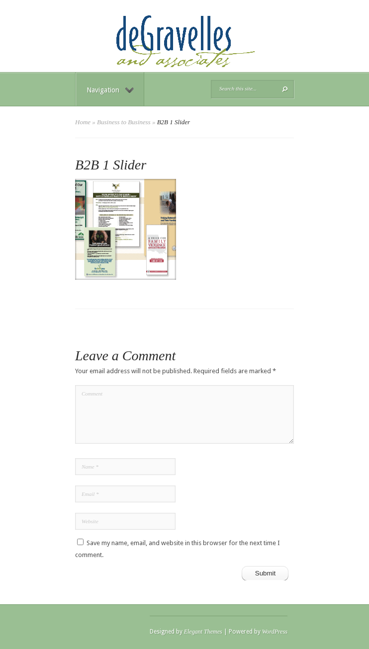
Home (83, 122)
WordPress (274, 631)
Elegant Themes (203, 631)
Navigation (110, 90)
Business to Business (124, 122)
